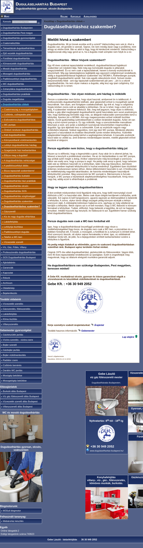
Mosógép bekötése (12, 380)
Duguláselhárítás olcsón (16, 191)
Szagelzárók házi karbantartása (20, 155)
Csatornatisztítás (11, 48)
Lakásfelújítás (11, 227)
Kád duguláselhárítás (14, 140)
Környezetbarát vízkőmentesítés (20, 145)
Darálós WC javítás (12, 375)
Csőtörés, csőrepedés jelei (17, 119)
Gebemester (87, 331)
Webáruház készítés (13, 526)
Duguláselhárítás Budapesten (18, 33)
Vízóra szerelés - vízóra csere (18, 345)
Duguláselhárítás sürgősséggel (19, 201)
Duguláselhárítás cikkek (16, 109)
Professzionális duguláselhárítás (19, 257)
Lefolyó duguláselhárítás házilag (20, 150)
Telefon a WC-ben (13, 242)
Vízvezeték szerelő (13, 247)
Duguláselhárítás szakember (18, 206)
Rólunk (64, 16)
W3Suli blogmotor (12, 515)
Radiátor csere (10, 365)
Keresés (8, 21)
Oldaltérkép (9, 293)
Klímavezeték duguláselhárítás (18, 68)
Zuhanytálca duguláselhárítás (18, 94)
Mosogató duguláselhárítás (16, 79)
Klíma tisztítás (10, 324)
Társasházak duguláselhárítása (18, 53)
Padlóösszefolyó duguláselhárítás (20, 84)
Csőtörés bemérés (12, 370)
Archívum (7, 288)
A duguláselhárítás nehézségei (19, 165)
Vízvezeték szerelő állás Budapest (20, 406)
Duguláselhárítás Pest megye (18, 38)
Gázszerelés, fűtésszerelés (16, 314)
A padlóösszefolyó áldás (16, 170)
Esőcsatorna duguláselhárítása (19, 124)
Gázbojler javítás (11, 355)
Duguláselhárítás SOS (15, 196)
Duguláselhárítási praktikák (16, 99)
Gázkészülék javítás (13, 339)
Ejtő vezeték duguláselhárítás (18, 58)
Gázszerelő (10, 216)
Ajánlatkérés (90, 16)
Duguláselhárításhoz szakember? (22, 211)
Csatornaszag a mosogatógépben (21, 114)
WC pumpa (9, 130)
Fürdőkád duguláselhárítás (16, 63)
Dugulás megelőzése (13, 104)
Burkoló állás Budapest (14, 396)
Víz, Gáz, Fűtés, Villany (14, 252)
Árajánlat (99, 325)
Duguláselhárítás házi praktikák (20, 186)
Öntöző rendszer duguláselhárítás (21, 135)
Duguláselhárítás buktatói (17, 181)
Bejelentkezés (10, 298)
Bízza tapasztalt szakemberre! (19, 175)
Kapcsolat (76, 16)
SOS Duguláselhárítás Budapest (19, 262)
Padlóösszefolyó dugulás (16, 237)
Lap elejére (128, 337)
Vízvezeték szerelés (13, 309)
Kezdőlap (49, 21)
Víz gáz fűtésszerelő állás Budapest (21, 401)
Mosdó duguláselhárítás (15, 73)
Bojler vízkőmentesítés (14, 360)
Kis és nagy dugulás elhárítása (19, 221)
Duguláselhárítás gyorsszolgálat (19, 43)
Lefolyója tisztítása (13, 232)
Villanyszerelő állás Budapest (17, 411)
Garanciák (8, 272)
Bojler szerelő (10, 350)
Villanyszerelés (10, 329)
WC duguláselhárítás (13, 89)
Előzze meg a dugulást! (16, 160)
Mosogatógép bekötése (14, 385)
